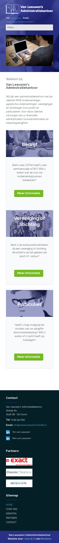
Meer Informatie (28, 193)
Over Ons (11, 509)
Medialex (46, 539)
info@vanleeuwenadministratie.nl (20, 22)
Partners (11, 518)
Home (9, 504)
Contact (11, 522)
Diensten (11, 513)
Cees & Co (30, 539)
